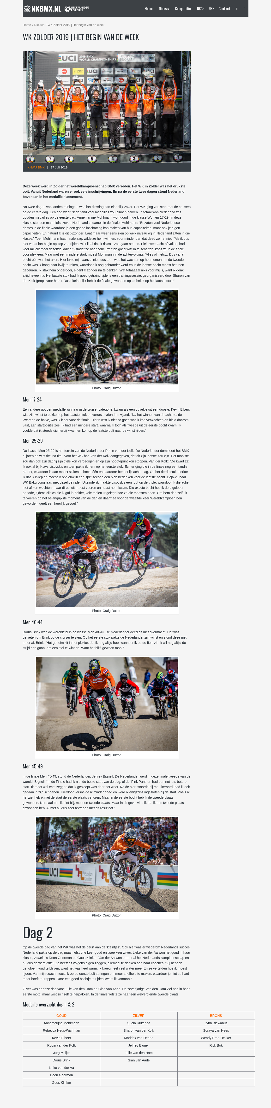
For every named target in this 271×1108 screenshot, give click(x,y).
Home (27, 25)
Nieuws (39, 25)
